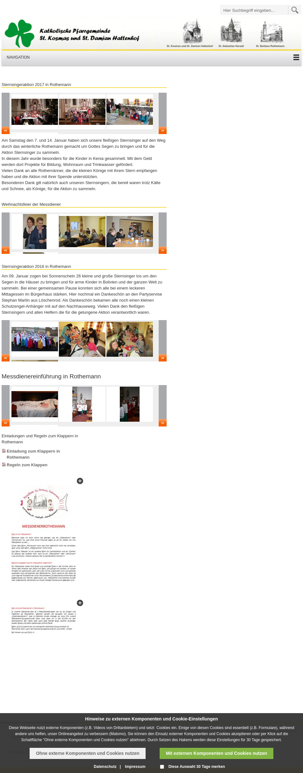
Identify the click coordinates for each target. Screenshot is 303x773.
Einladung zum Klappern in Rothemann (33, 454)
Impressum (135, 766)
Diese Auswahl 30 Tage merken (197, 766)
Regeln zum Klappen (27, 464)
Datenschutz (105, 766)
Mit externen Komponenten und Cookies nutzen (216, 753)
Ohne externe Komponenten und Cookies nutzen (87, 753)
